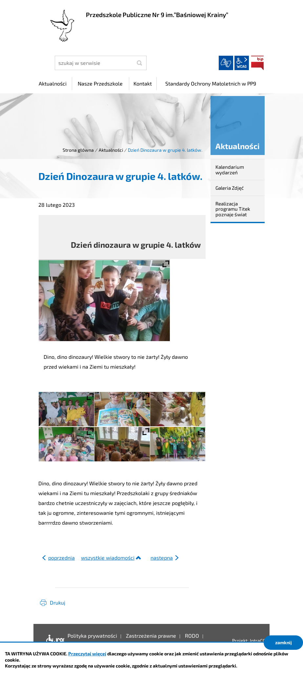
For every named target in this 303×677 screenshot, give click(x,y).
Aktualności (111, 150)
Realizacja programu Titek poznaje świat (232, 209)
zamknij (283, 642)
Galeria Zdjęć (229, 188)
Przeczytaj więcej (87, 653)
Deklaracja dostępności (53, 640)
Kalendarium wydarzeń (229, 169)
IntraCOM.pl (262, 640)
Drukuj (57, 602)
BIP (257, 63)
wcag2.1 (241, 63)
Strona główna (78, 150)
